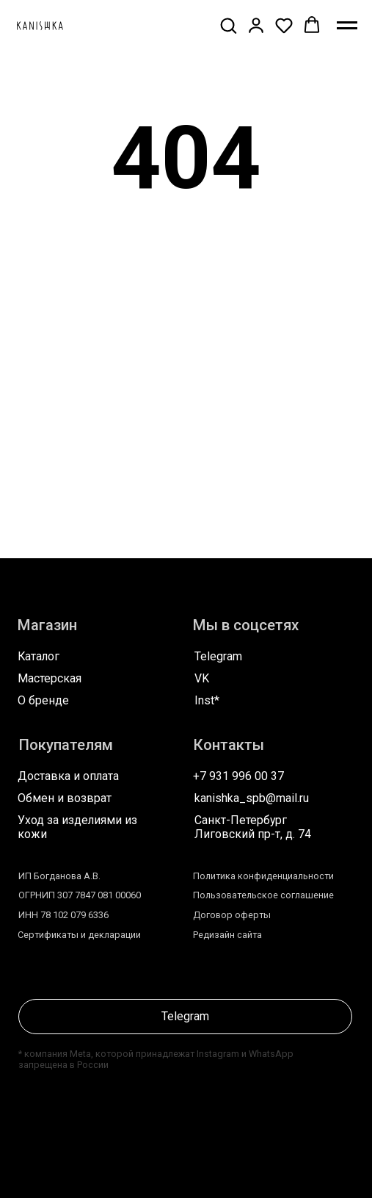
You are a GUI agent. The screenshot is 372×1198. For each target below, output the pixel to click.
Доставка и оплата (68, 776)
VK (201, 678)
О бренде (43, 700)
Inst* (206, 700)
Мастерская (49, 678)
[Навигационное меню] (347, 25)
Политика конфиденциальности (263, 875)
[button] (228, 25)
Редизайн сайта (227, 934)
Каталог (38, 656)
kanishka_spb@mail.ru (251, 798)
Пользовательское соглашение (263, 895)
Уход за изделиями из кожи (77, 827)
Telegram (218, 656)
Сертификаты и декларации (79, 934)
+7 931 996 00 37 (238, 776)
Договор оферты (232, 914)
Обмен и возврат (65, 798)
